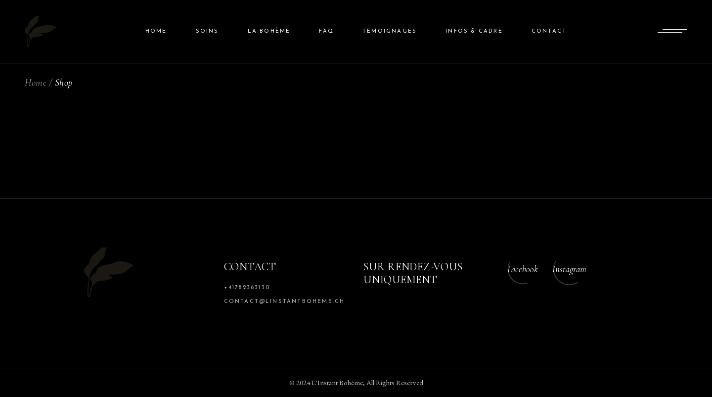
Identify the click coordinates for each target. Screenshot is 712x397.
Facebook (522, 269)
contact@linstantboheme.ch (284, 301)
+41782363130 (247, 288)
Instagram (569, 269)
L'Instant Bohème (337, 382)
